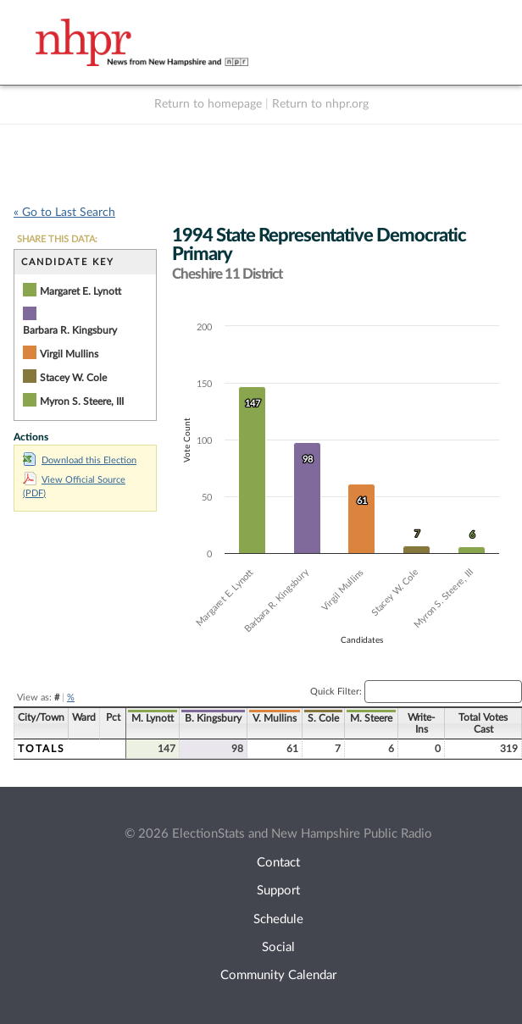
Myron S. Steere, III (82, 401)
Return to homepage (208, 104)
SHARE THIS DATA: (57, 239)
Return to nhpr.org (320, 104)
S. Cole (323, 718)
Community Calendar (278, 975)
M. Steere (371, 718)
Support (278, 890)
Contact (278, 862)
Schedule (278, 919)
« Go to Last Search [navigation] (64, 213)
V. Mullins (275, 718)
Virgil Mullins (69, 354)
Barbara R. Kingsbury (70, 330)
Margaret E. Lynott (80, 291)
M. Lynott (152, 718)
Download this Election (79, 460)
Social (278, 947)
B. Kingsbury (213, 718)
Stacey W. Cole (73, 378)
